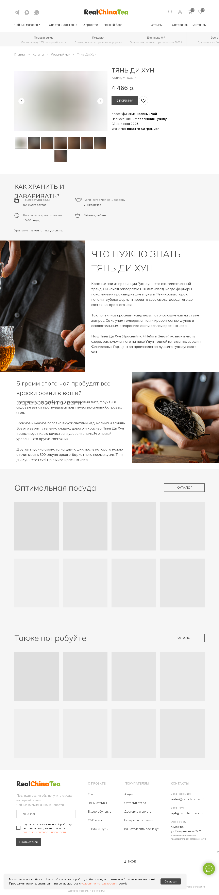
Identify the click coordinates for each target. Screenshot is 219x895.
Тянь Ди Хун (86, 54)
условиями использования (99, 883)
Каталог (39, 54)
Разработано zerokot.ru (190, 886)
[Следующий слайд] (100, 101)
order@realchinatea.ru (188, 799)
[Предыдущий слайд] (21, 101)
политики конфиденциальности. (44, 832)
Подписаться (28, 842)
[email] (45, 814)
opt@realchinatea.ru (187, 813)
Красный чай (60, 54)
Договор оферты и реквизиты (86, 890)
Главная (20, 54)
